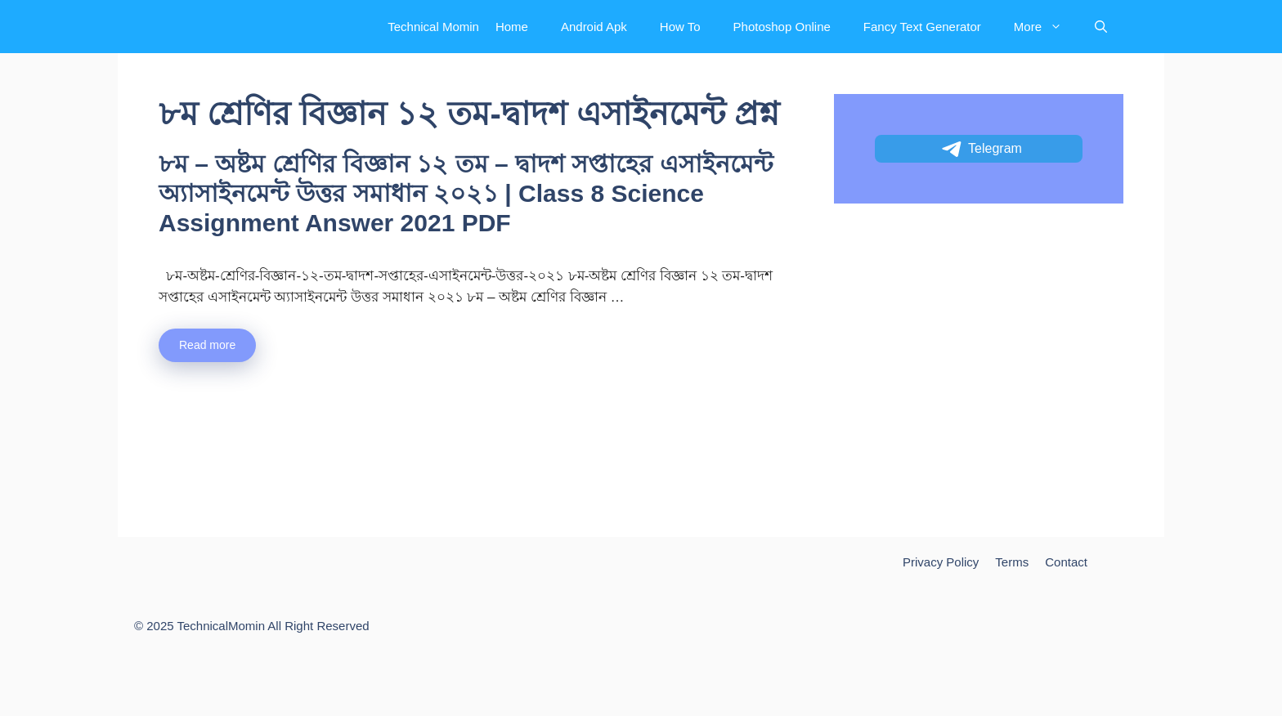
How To (680, 27)
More (1046, 26)
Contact (1066, 562)
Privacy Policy (941, 562)
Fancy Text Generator (922, 27)
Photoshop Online (782, 27)
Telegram (980, 149)
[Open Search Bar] (1100, 26)
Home (511, 27)
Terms (1012, 562)
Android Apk (594, 27)
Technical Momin (433, 27)
